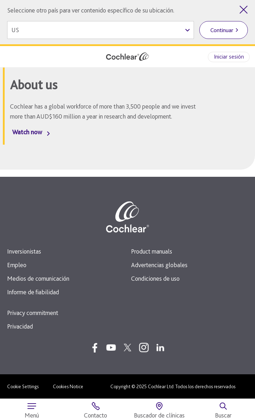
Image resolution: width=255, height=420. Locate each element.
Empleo (16, 265)
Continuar (221, 30)
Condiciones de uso (155, 278)
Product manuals (151, 251)
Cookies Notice (68, 386)
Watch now (27, 132)
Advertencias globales (159, 265)
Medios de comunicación (38, 278)
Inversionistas (24, 251)
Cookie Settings (23, 386)
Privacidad (20, 326)
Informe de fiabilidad (33, 292)
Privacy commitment (32, 312)
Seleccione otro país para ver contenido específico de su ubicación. (90, 10)
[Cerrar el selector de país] (243, 9)
